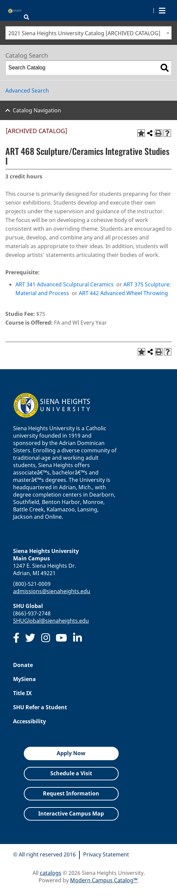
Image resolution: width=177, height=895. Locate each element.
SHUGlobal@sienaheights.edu (51, 620)
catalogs (50, 873)
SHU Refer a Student (40, 707)
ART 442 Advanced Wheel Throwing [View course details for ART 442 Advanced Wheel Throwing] (123, 293)
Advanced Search (27, 90)
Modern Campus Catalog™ (103, 880)
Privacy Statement (106, 854)
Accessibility (29, 721)
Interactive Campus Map (71, 813)
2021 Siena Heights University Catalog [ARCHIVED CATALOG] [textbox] (84, 33)
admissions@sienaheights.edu (51, 591)
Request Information (71, 793)
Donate (23, 665)
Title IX (22, 693)
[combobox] (88, 33)
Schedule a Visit (71, 773)
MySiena (24, 679)
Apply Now (71, 753)
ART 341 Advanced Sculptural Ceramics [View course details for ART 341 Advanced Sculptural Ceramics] (64, 284)
